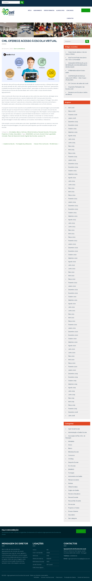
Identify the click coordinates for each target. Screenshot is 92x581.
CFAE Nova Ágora (38, 567)
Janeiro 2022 (72, 286)
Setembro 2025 (72, 132)
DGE (48, 555)
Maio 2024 (71, 188)
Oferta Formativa (49, 10)
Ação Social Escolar (74, 429)
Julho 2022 (71, 265)
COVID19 (70, 459)
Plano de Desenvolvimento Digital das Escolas (22, 136)
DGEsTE (49, 558)
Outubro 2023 (72, 212)
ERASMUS (71, 469)
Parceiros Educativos (74, 494)
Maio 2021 (71, 314)
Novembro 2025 (73, 125)
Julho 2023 (71, 223)
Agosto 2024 (72, 177)
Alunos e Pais (60, 10)
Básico (19, 132)
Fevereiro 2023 (72, 240)
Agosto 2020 (72, 345)
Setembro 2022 (72, 258)
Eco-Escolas (72, 466)
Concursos (69, 10)
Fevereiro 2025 (72, 156)
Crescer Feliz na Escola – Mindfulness (46, 144)
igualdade (52, 134)
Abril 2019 (71, 401)
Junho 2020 (71, 352)
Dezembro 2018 (73, 412)
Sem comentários (19, 48)
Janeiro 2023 (72, 244)
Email (81, 531)
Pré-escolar (52, 132)
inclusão (4, 136)
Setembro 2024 (72, 174)
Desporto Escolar (73, 462)
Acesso (85, 10)
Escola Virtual (44, 134)
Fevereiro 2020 (72, 366)
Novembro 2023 (73, 209)
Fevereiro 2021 (72, 324)
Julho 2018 (71, 415)
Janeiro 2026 (72, 118)
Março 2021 (71, 321)
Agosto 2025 (72, 135)
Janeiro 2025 (72, 160)
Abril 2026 (71, 107)
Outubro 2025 (72, 128)
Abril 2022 (71, 275)
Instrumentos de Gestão (75, 476)
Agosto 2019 (72, 387)
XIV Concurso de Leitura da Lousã (78, 83)
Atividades (12, 132)
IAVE (48, 561)
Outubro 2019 (72, 380)
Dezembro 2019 (73, 373)
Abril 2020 (71, 359)
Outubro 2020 (72, 338)
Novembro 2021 (73, 293)
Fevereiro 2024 (72, 198)
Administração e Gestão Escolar (77, 432)
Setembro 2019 (72, 384)
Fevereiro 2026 (72, 114)
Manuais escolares (73, 480)
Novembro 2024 (73, 167)
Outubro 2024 (72, 170)
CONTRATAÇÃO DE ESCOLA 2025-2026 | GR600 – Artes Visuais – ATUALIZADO (76, 78)
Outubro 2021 (72, 296)
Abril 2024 (71, 191)
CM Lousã (49, 564)
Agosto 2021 (72, 303)
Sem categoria (72, 518)
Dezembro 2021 (73, 289)
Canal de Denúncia (83, 577)
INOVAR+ (36, 577)
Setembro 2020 (72, 342)
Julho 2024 (71, 181)
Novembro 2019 (73, 377)
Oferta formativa (32, 132)
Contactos (70, 18)
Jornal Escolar (37, 564)
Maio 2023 (71, 230)
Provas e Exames (73, 511)
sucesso (40, 136)
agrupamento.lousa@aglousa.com (79, 558)
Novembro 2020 (73, 335)
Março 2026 (71, 111)
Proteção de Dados (70, 577)
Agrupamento (38, 10)
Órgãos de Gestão (73, 490)
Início (29, 10)
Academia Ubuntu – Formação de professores (17, 144)
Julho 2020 (71, 349)
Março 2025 (71, 153)
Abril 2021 (71, 317)
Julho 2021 (71, 307)
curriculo (36, 134)
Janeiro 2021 (72, 328)
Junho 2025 (71, 142)
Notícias (24, 132)
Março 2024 (71, 195)
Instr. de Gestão (38, 552)
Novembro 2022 (73, 251)
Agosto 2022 (72, 261)
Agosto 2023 (72, 219)
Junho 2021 (71, 310)
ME (48, 549)
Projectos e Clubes (7, 134)
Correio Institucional (47, 577)
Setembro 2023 (72, 216)
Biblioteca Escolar (73, 452)
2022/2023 (29, 134)
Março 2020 (71, 363)
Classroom (59, 577)
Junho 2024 (71, 184)
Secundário (17, 134)
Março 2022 (71, 279)
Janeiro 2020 (72, 370)
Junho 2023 (71, 226)
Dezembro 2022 (73, 247)
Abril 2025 (71, 149)
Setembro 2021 (72, 300)
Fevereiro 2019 (72, 408)
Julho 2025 (71, 139)
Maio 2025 (71, 146)
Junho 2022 (71, 268)
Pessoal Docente (43, 132)
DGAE (48, 552)
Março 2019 (71, 405)
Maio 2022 (71, 272)
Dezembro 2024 (73, 163)
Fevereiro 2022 (72, 282)
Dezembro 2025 (73, 121)
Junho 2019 (71, 394)
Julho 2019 (71, 391)
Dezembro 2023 (73, 205)
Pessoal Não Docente (74, 501)
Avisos (70, 445)
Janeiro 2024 (72, 202)
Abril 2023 (71, 233)
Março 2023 (71, 237)
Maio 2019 (71, 398)
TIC (44, 136)
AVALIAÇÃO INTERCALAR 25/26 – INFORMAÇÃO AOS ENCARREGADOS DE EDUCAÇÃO (76, 65)
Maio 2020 (71, 356)
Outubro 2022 (72, 254)
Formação (71, 473)
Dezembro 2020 (73, 331)
